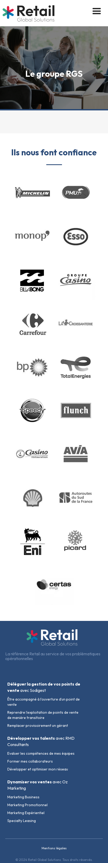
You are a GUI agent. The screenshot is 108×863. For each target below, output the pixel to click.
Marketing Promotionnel (27, 805)
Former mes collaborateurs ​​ (30, 761)
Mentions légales (54, 848)
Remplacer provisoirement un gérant (37, 725)
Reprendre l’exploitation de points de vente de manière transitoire (42, 715)
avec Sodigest (43, 687)
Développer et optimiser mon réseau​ (37, 769)
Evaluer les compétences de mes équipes (41, 753)
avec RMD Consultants (41, 741)
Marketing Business (23, 797)
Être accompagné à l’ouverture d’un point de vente (43, 702)
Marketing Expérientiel (25, 812)
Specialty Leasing (21, 820)
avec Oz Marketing (37, 785)
